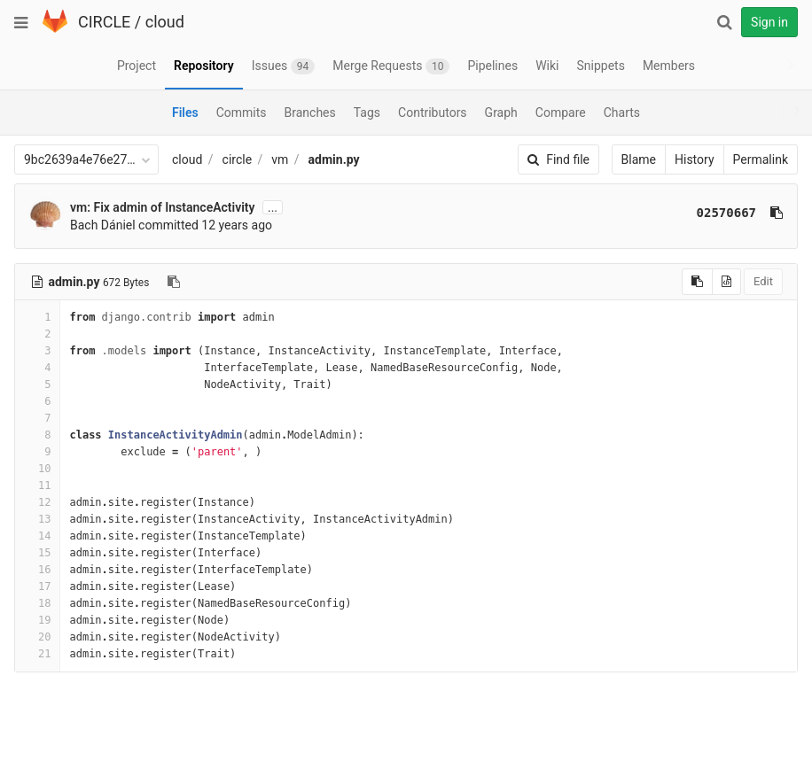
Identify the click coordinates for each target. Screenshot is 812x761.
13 (37, 519)
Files (185, 112)
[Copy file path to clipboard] (173, 282)
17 (37, 586)
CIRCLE (104, 21)
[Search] (724, 22)
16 (37, 569)
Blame (638, 159)
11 (37, 485)
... (272, 207)
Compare (560, 112)
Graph (501, 112)
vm (279, 159)
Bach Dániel (103, 225)
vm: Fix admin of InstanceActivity (162, 207)
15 (37, 553)
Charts (622, 112)
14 (37, 536)
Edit (763, 281)
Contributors (432, 112)
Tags (367, 112)
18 (37, 603)
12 (37, 502)
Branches (310, 112)
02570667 (726, 213)
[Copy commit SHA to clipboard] (776, 212)
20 (37, 637)
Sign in (769, 22)
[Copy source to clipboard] (697, 281)
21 (37, 654)
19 (37, 620)
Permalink (760, 159)
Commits (241, 112)
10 (37, 468)
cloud (164, 21)
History (694, 159)
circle (238, 159)
